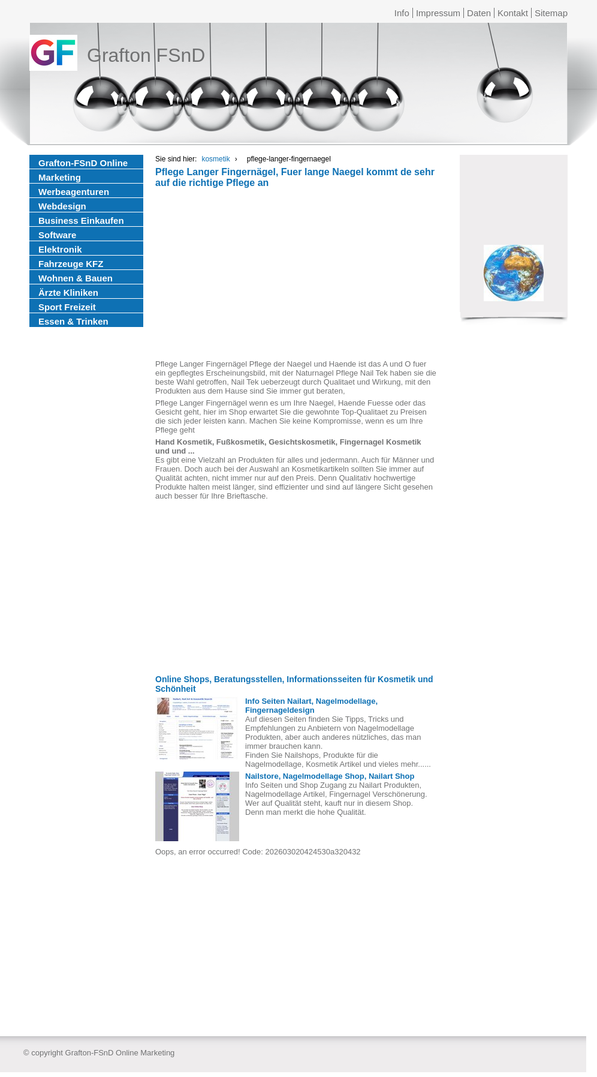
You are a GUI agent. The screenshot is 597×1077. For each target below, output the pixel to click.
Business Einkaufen (81, 220)
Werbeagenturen (73, 192)
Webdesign (62, 206)
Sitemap (551, 13)
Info (401, 13)
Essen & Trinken (73, 321)
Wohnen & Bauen (75, 278)
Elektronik (60, 249)
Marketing (59, 177)
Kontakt (513, 13)
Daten (479, 13)
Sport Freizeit (67, 307)
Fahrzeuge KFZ (70, 264)
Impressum (438, 13)
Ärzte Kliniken (68, 292)
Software (57, 235)
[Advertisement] (296, 275)
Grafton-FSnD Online (83, 163)
